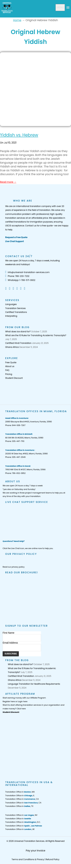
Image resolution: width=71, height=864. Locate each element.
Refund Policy (52, 859)
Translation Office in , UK (20, 829)
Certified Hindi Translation (18, 343)
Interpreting (11, 315)
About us (9, 366)
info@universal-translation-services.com (27, 272)
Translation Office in (18, 818)
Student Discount (14, 378)
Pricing (8, 374)
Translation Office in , (23, 825)
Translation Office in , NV (21, 815)
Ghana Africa (12, 347)
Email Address (10, 642)
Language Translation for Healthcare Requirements (34, 683)
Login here (22, 701)
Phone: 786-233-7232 (17, 276)
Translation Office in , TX (19, 806)
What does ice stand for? (18, 331)
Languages (11, 304)
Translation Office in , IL (19, 795)
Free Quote (10, 362)
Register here (9, 701)
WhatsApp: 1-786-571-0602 (20, 280)
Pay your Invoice (35, 850)
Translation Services (15, 308)
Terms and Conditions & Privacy (28, 859)
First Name (8, 632)
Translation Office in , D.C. (22, 822)
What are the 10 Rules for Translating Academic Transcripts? (35, 335)
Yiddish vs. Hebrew (19, 135)
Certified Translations (16, 312)
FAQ (7, 370)
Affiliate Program (38, 697)
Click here (21, 708)
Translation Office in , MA (20, 791)
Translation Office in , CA (22, 799)
